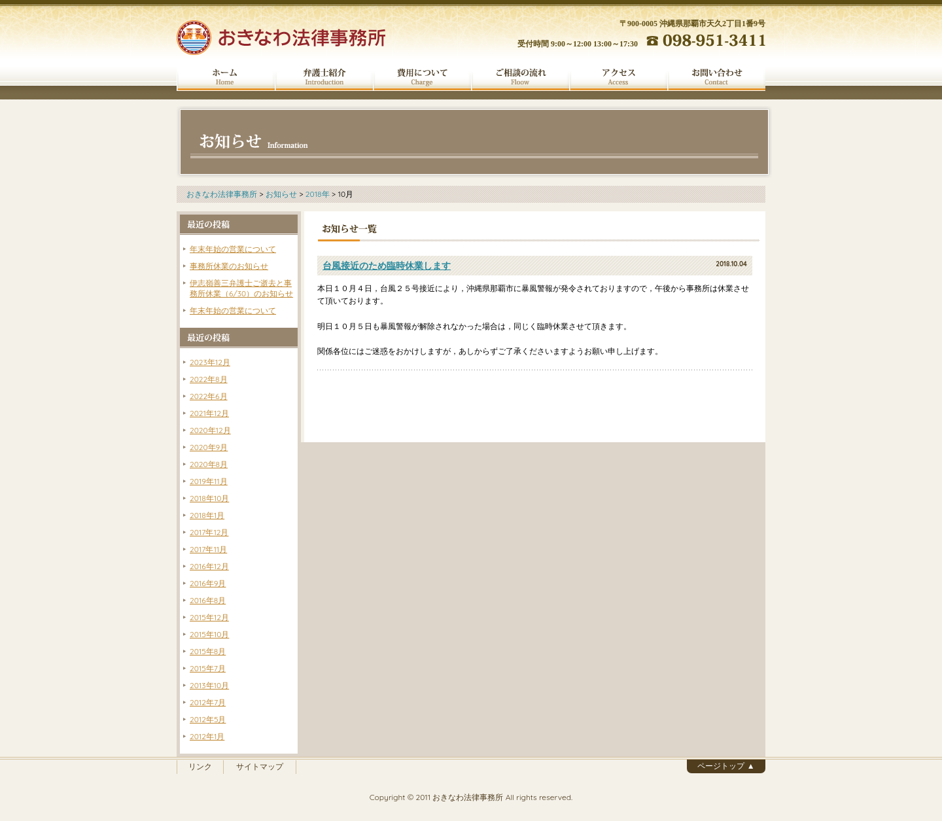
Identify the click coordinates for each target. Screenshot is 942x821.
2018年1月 (207, 515)
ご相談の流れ (520, 77)
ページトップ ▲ (725, 766)
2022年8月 (209, 379)
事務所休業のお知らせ (229, 266)
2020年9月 (209, 447)
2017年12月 (209, 532)
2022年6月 (209, 396)
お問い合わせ (716, 77)
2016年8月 (208, 600)
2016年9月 (208, 583)
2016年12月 (209, 566)
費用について (422, 77)
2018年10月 (209, 498)
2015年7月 (208, 668)
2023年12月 (210, 362)
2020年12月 (210, 430)
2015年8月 (208, 651)
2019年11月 (209, 481)
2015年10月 (209, 634)
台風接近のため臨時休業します (387, 265)
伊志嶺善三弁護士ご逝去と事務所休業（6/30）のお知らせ (241, 288)
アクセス (618, 77)
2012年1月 (207, 736)
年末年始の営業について (233, 249)
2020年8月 (209, 464)
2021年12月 (209, 413)
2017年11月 (208, 549)
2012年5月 (208, 719)
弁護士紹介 (324, 77)
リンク (200, 766)
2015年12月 (209, 617)
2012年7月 (208, 702)
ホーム (226, 77)
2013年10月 (209, 685)
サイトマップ (259, 766)
